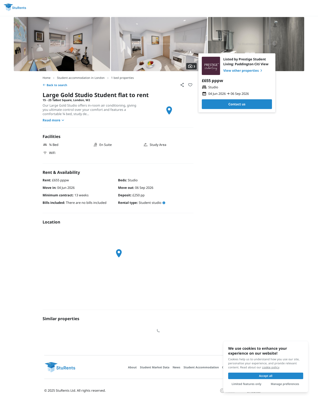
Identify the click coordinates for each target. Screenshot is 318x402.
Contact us (236, 104)
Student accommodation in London (81, 78)
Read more (54, 120)
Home (46, 78)
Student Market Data (154, 367)
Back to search (55, 85)
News (176, 367)
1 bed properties (122, 78)
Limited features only (246, 384)
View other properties (243, 70)
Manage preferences (285, 384)
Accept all (265, 376)
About (132, 367)
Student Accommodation (201, 367)
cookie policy (270, 367)
